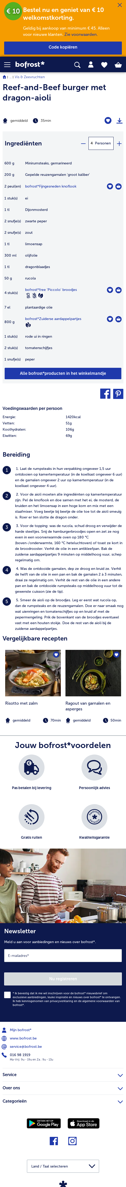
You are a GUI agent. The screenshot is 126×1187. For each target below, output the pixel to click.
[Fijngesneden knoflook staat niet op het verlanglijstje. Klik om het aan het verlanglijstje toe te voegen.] (110, 186)
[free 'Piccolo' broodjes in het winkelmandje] (118, 290)
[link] (35, 64)
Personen (103, 143)
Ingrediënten (23, 143)
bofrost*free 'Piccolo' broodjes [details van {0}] (51, 290)
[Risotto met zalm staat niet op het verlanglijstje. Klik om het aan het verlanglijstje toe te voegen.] (56, 654)
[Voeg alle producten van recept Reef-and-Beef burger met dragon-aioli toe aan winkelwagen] (63, 373)
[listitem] (63, 477)
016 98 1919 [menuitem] (16, 1055)
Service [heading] (63, 1074)
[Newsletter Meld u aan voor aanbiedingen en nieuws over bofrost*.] (63, 972)
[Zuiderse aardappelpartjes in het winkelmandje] (118, 319)
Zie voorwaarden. (81, 34)
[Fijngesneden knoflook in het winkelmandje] (118, 186)
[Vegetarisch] (41, 295)
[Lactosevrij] (28, 295)
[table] (63, 264)
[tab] (91, 65)
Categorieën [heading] (63, 1100)
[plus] (119, 143)
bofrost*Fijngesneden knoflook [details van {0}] (50, 186)
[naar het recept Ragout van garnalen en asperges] (93, 673)
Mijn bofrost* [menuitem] (17, 1030)
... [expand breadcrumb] (10, 77)
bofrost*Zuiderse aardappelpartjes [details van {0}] (53, 319)
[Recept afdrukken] (119, 121)
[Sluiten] (120, 5)
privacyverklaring (61, 1001)
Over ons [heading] (63, 1087)
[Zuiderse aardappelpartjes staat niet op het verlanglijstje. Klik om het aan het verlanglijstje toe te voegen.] (110, 319)
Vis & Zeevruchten (30, 77)
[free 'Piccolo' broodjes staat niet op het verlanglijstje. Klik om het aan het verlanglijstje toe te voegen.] (110, 290)
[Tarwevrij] (34, 295)
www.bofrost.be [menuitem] (20, 1038)
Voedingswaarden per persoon (32, 408)
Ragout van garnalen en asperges (87, 706)
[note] (93, 721)
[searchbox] (77, 65)
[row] (63, 417)
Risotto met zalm (21, 703)
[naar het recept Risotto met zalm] (33, 673)
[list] (63, 804)
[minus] (83, 143)
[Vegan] (28, 325)
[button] (10, 65)
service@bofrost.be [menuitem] (22, 1046)
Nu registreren (63, 978)
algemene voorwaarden (98, 1001)
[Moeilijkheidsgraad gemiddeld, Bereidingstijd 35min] (42, 121)
